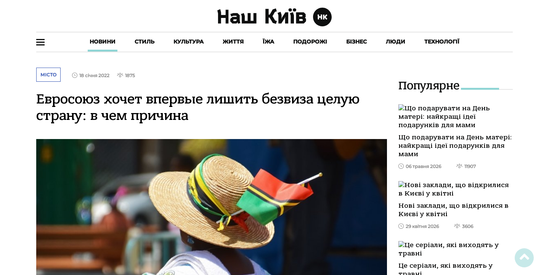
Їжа (268, 41)
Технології (441, 41)
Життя (233, 41)
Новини (103, 41)
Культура (188, 41)
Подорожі (310, 41)
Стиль (144, 41)
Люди (395, 41)
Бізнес (356, 41)
